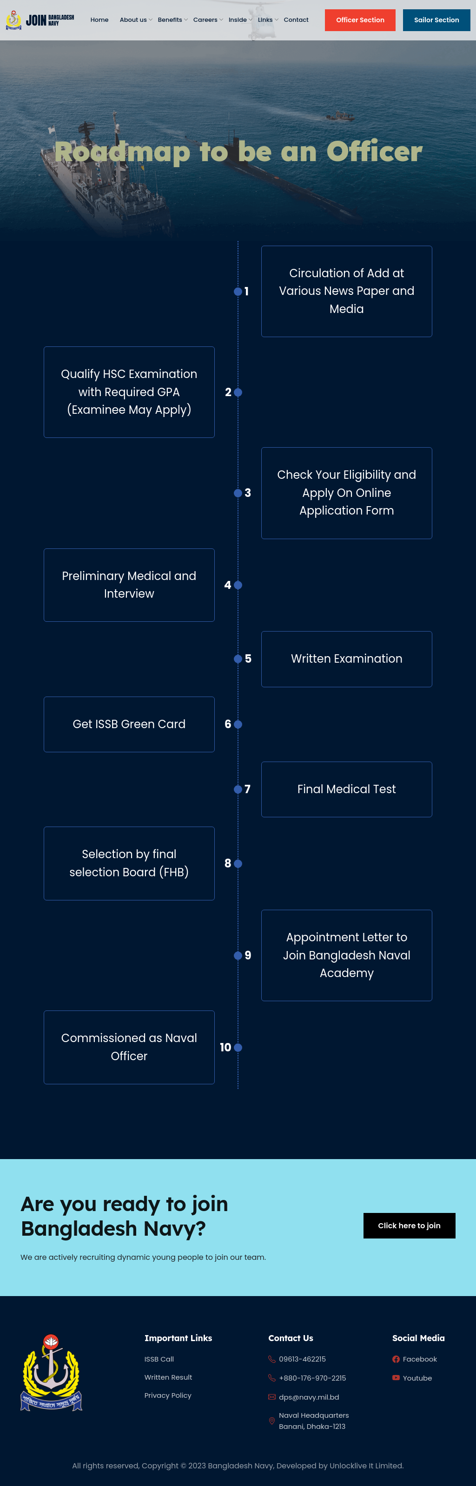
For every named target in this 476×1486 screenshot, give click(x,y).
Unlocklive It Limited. (366, 1465)
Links (265, 19)
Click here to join (409, 1225)
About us (133, 19)
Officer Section (360, 20)
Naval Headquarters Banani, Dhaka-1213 (308, 1420)
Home (100, 19)
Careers (205, 19)
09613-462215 (297, 1360)
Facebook (414, 1360)
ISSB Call (159, 1359)
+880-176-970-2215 (307, 1378)
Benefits (170, 19)
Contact (296, 19)
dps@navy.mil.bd (303, 1397)
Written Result (168, 1377)
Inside (238, 19)
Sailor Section (436, 20)
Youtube (412, 1378)
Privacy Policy (168, 1395)
